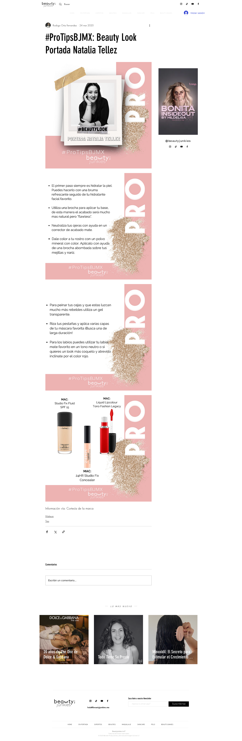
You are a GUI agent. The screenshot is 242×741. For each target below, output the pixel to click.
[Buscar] (80, 4)
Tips (47, 521)
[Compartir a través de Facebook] (47, 531)
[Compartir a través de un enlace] (63, 531)
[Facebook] (198, 4)
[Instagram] (181, 4)
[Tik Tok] (187, 4)
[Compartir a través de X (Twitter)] (55, 531)
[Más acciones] (150, 25)
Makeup (49, 516)
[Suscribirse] (179, 704)
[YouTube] (192, 4)
